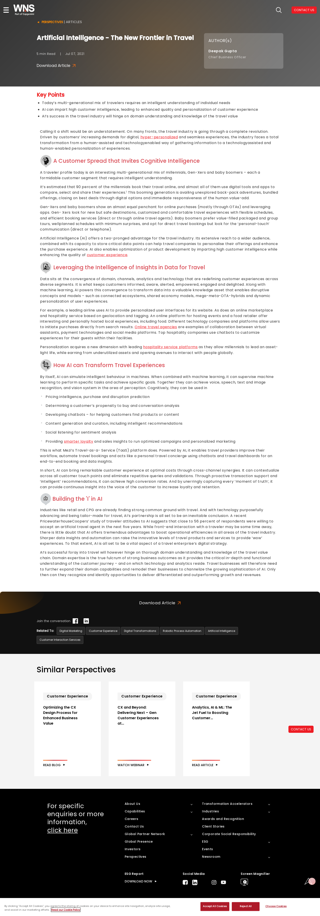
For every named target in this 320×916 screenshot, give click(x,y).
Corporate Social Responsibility (229, 834)
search (279, 10)
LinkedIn (194, 882)
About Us (132, 803)
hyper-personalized (159, 137)
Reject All (246, 906)
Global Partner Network (145, 834)
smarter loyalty (78, 441)
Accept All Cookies (215, 906)
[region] (160, 907)
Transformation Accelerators (227, 803)
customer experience (107, 254)
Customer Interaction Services (60, 640)
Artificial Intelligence (221, 631)
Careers (131, 818)
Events (207, 849)
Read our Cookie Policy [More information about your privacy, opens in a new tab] (65, 910)
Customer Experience (103, 631)
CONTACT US (301, 729)
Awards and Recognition (223, 818)
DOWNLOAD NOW (138, 881)
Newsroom (211, 856)
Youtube (223, 882)
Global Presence (139, 841)
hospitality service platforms (170, 347)
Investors (133, 849)
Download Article (56, 65)
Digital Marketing (71, 631)
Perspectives (52, 22)
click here (62, 830)
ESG (205, 841)
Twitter (204, 882)
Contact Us (134, 826)
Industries (210, 811)
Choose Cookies (276, 906)
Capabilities (135, 811)
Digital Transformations (140, 631)
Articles (74, 21)
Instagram (214, 882)
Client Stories (213, 826)
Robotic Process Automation (182, 631)
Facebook (185, 882)
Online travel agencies (156, 326)
